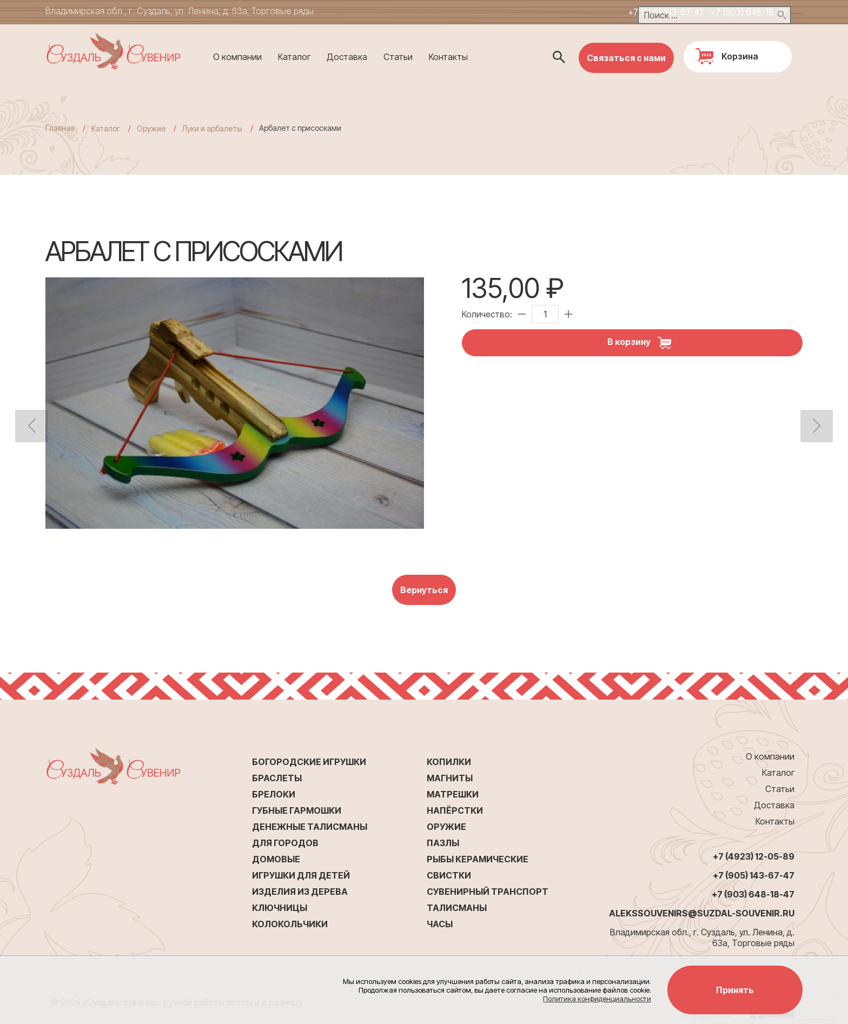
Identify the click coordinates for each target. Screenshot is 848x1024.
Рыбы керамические (477, 859)
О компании (237, 56)
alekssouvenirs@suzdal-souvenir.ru (701, 913)
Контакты (448, 56)
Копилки (449, 761)
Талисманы (457, 907)
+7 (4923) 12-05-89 (753, 856)
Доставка (347, 56)
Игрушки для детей (301, 875)
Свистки (449, 875)
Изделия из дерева (300, 891)
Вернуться (424, 589)
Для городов (285, 842)
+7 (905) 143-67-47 (666, 11)
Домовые (276, 859)
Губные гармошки (296, 810)
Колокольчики (290, 924)
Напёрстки (455, 810)
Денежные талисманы (309, 826)
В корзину (643, 342)
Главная (60, 127)
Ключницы (279, 907)
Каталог (294, 56)
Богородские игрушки (309, 761)
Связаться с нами (626, 57)
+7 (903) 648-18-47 (748, 11)
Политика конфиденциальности (597, 998)
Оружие (446, 826)
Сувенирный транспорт (487, 891)
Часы (440, 924)
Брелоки (273, 794)
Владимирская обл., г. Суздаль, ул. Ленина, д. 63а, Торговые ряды (179, 10)
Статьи (398, 56)
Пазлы (443, 842)
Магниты (450, 778)
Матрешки (453, 794)
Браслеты (277, 778)
